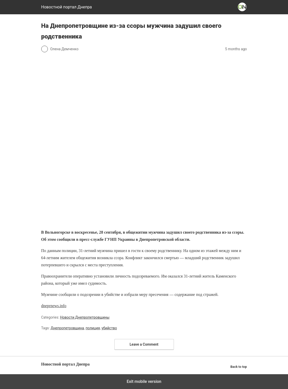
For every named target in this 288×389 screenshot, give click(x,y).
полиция (93, 328)
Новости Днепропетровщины (84, 317)
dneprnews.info (53, 306)
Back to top (238, 367)
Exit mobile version (144, 381)
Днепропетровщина (67, 328)
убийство (109, 328)
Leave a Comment (144, 344)
